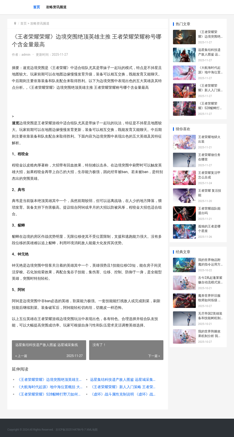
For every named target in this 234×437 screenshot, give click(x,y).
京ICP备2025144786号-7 (71, 429)
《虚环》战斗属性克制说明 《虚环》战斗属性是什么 (120, 394)
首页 (36, 7)
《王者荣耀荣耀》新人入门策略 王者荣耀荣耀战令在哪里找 (120, 387)
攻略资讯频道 (56, 7)
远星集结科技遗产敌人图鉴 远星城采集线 (120, 379)
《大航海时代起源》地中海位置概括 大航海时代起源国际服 (49, 387)
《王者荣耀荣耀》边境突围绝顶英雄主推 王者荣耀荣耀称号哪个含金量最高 (49, 379)
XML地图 (92, 429)
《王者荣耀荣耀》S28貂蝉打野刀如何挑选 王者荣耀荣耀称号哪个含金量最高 (49, 394)
